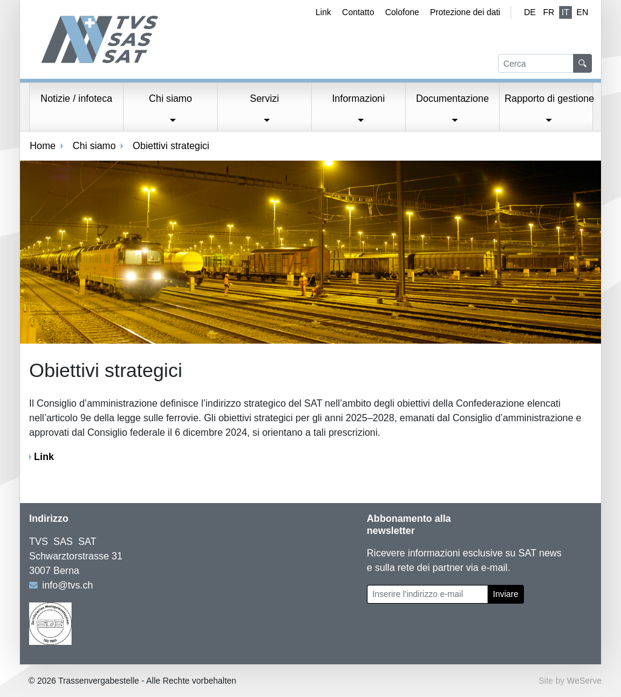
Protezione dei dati (465, 12)
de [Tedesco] (529, 12)
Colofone (402, 12)
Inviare (506, 594)
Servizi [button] (264, 98)
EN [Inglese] (582, 12)
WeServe (584, 680)
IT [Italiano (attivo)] (565, 12)
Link (323, 12)
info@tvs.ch (67, 585)
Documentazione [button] (452, 98)
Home (43, 146)
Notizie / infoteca (76, 98)
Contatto (358, 12)
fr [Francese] (548, 12)
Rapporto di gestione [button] (549, 98)
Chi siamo (94, 146)
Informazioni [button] (358, 98)
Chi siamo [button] (170, 98)
